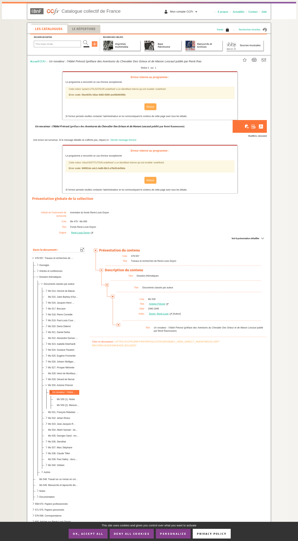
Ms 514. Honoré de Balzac (61, 291)
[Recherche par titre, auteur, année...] (57, 44)
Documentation (47, 497)
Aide (264, 11)
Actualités (238, 11)
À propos (223, 11)
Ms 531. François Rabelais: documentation (63, 412)
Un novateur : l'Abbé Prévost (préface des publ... (64, 392)
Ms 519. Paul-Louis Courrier (62, 320)
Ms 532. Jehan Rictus (59, 418)
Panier (223, 29)
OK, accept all (88, 533)
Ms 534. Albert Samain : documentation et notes (63, 430)
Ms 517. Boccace (57, 308)
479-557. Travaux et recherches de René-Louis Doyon (54, 258)
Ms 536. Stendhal (57, 441)
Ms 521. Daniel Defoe (59, 332)
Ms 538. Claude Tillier (59, 453)
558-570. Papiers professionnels (51, 504)
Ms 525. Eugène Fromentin (62, 355)
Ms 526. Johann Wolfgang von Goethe (62, 361)
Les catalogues (49, 28)
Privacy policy (211, 533)
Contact (253, 11)
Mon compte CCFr (184, 11)
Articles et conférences (50, 271)
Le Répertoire (84, 29)
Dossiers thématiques (50, 277)
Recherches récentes (253, 29)
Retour (150, 106)
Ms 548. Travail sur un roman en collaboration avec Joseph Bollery (58, 479)
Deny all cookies (132, 533)
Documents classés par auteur (59, 284)
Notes (42, 491)
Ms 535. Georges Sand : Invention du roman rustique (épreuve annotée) (63, 435)
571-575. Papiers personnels (49, 510)
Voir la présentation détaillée (245, 238)
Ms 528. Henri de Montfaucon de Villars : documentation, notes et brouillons (63, 373)
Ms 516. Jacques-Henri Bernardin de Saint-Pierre (62, 302)
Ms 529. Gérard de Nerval (61, 379)
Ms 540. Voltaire (56, 465)
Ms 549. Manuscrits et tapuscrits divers (58, 485)
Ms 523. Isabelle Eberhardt (61, 344)
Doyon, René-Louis (159, 313)
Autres (47, 472)
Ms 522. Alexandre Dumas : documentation (63, 338)
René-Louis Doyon (80, 232)
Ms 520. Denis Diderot (59, 326)
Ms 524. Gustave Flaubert (61, 350)
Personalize (173, 533)
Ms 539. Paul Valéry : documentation (63, 459)
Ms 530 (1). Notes (66, 399)
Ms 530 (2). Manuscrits (68, 405)
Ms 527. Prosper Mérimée (61, 367)
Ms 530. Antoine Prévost (60, 385)
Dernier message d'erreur (123, 140)
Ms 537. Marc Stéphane (60, 447)
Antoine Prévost (157, 304)
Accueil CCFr (38, 61)
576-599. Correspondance (48, 515)
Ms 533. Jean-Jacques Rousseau (62, 424)
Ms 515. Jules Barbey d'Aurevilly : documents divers (63, 297)
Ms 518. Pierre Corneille (60, 314)
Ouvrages (44, 265)
